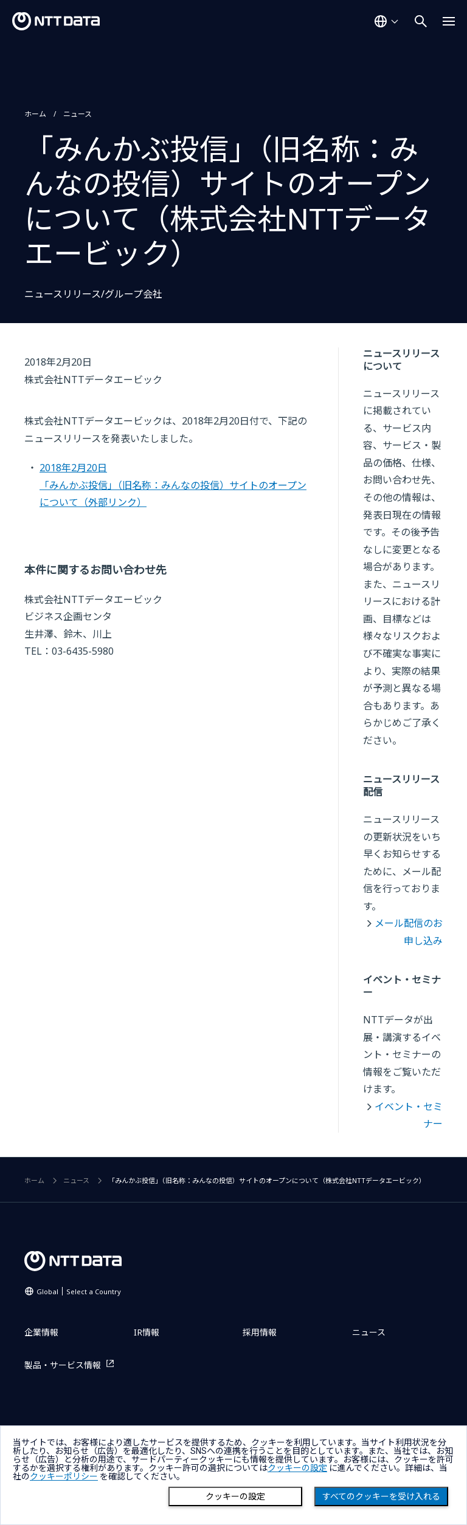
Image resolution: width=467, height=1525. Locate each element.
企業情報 (41, 1332)
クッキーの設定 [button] (297, 1468)
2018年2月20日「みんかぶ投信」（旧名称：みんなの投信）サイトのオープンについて (173, 485)
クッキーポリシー (64, 1476)
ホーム (35, 114)
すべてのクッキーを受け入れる (381, 1496)
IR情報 (146, 1332)
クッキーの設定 (235, 1496)
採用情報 (260, 1332)
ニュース (77, 114)
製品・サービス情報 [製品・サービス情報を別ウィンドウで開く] (62, 1365)
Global (78, 1291)
